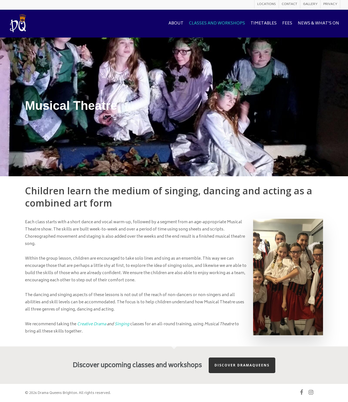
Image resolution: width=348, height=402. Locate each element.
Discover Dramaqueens (242, 365)
